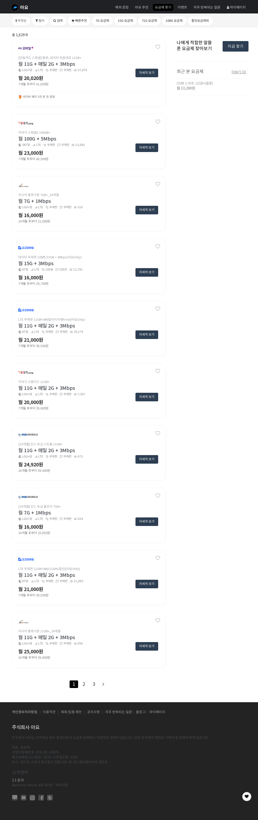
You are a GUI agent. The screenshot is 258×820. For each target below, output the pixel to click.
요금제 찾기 (163, 7)
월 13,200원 (186, 88)
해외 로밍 (122, 7)
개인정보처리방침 (24, 712)
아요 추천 (141, 7)
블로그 (140, 712)
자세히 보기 (147, 73)
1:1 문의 (18, 780)
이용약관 (49, 712)
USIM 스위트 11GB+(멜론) (195, 83)
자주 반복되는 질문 (207, 7)
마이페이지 (236, 7)
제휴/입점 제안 (71, 712)
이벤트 (182, 7)
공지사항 (93, 712)
